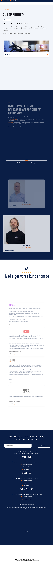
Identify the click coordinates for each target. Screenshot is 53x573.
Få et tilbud (7, 20)
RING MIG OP (41, 446)
